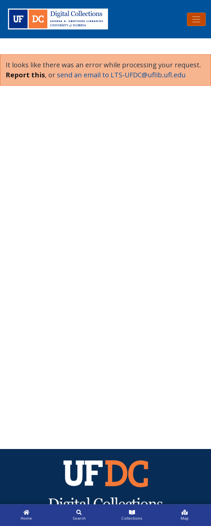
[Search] (79, 515)
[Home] (26, 515)
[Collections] (132, 515)
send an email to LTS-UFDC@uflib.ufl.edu (121, 74)
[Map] (184, 515)
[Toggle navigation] (196, 19)
